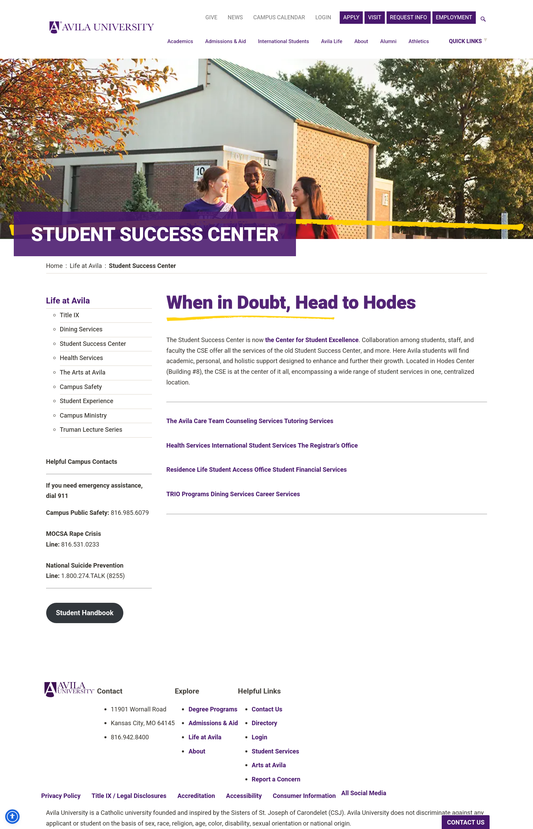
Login (323, 17)
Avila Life (331, 41)
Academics (180, 41)
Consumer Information (304, 796)
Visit (374, 17)
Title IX (69, 315)
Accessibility (244, 796)
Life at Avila (68, 301)
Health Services (81, 358)
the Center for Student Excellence (312, 341)
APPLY (351, 17)
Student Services (275, 751)
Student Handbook (84, 613)
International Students (283, 41)
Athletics (419, 41)
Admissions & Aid (225, 41)
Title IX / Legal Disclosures (129, 796)
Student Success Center (93, 344)
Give (211, 17)
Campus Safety (81, 387)
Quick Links (465, 41)
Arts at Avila (269, 765)
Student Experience (86, 401)
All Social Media (364, 793)
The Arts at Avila (82, 372)
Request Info (408, 17)
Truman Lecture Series (91, 430)
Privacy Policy (61, 796)
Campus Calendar (279, 17)
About (361, 41)
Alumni (388, 41)
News (235, 17)
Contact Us (267, 709)
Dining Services (81, 329)
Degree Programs (212, 709)
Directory (264, 723)
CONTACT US (465, 822)
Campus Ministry (83, 415)
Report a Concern (276, 779)
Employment (454, 17)
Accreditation (196, 796)
